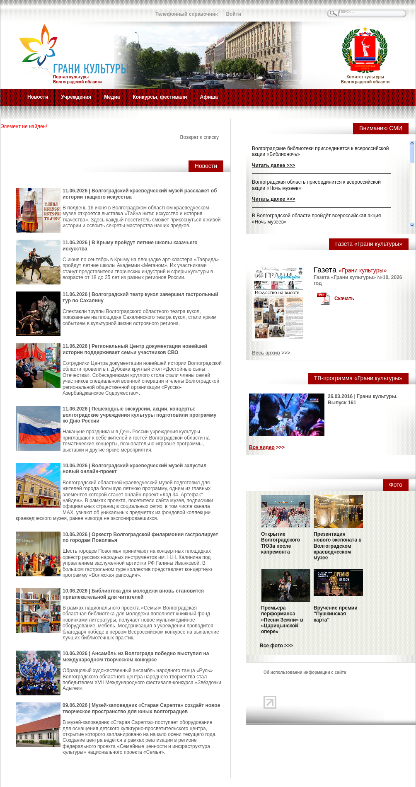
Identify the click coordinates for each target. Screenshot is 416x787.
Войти (233, 14)
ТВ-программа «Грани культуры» (358, 378)
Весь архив (266, 353)
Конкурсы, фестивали (160, 97)
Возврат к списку (199, 137)
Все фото (271, 646)
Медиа (112, 97)
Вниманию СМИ (380, 128)
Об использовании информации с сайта (305, 672)
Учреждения (76, 97)
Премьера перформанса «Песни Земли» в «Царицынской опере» (282, 620)
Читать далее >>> (273, 165)
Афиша (209, 97)
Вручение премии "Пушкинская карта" (336, 614)
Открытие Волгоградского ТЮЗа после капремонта (280, 543)
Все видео (262, 447)
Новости (37, 97)
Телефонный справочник (186, 14)
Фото (395, 484)
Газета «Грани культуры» (368, 243)
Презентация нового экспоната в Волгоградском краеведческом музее (338, 546)
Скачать (344, 298)
